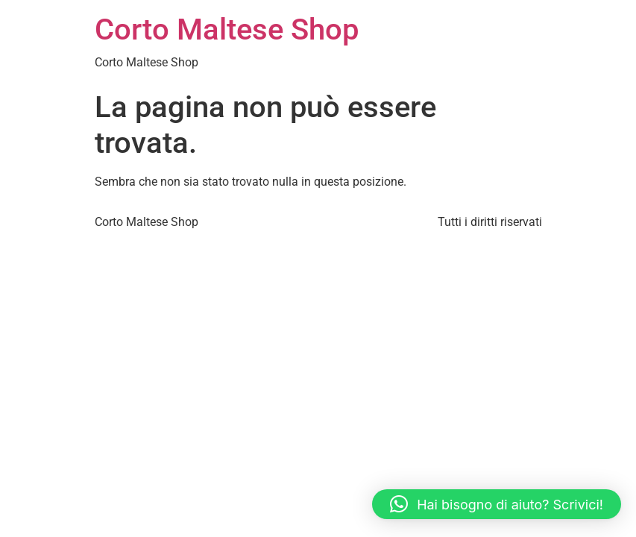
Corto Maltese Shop (227, 29)
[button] (496, 504)
